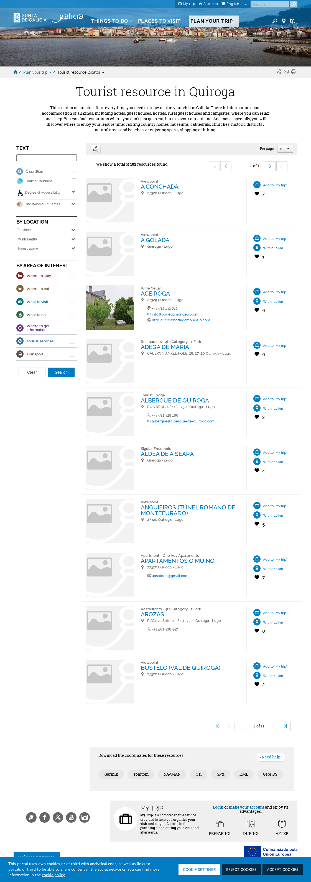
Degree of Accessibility (39, 193)
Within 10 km (273, 248)
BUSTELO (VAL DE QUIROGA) (180, 667)
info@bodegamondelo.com (175, 314)
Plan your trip (38, 72)
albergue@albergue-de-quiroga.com (183, 421)
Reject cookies (241, 870)
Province (24, 230)
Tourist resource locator (80, 72)
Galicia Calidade (39, 181)
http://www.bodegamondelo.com (181, 320)
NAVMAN (172, 774)
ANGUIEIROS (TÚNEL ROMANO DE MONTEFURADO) (188, 510)
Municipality (27, 239)
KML (243, 774)
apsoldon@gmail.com (170, 576)
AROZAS (152, 614)
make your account (246, 807)
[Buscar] (270, 4)
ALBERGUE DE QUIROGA (175, 400)
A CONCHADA (160, 186)
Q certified (34, 172)
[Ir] (244, 166)
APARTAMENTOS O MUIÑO (178, 560)
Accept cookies (282, 870)
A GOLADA (155, 240)
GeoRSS (270, 774)
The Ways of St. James (38, 204)
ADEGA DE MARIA (165, 346)
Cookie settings (199, 870)
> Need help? (270, 757)
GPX (221, 774)
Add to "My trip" (275, 185)
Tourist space (27, 248)
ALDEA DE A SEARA (167, 453)
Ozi (199, 774)
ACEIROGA (155, 293)
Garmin (111, 774)
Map (95, 149)
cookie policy (53, 875)
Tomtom (141, 774)
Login (218, 807)
